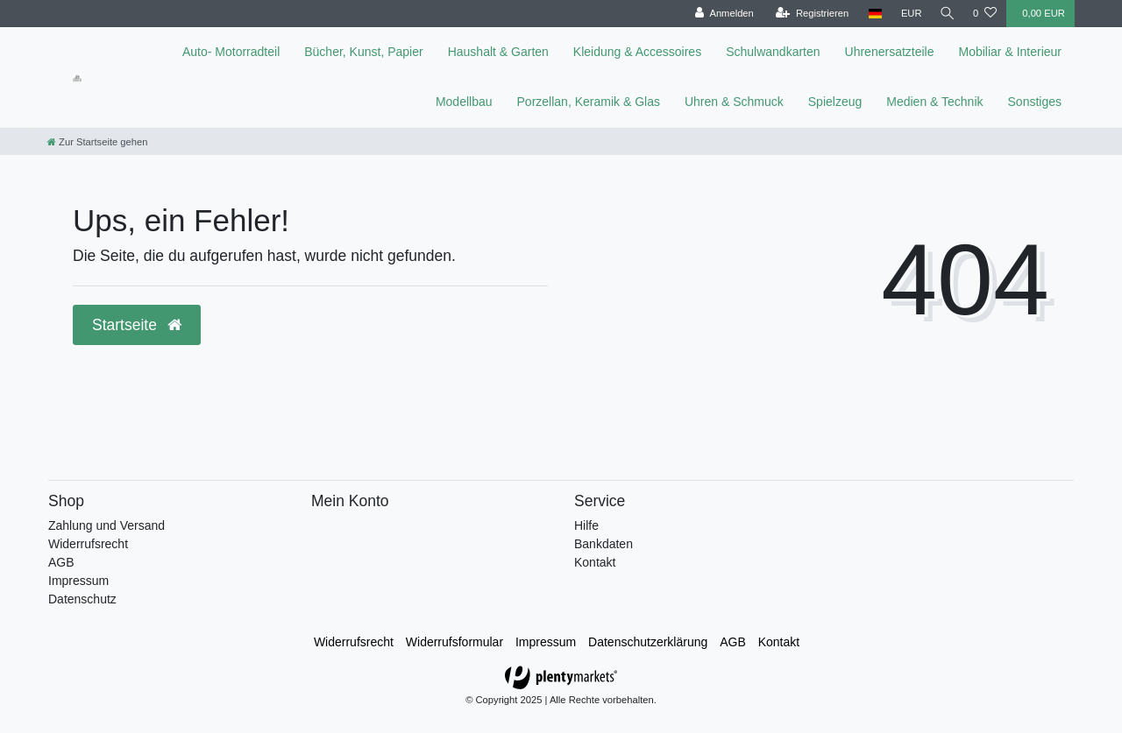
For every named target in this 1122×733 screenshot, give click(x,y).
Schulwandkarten (773, 52)
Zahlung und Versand (106, 525)
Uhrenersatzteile (889, 52)
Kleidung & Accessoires (637, 52)
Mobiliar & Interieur (1010, 52)
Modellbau (464, 102)
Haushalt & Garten (498, 52)
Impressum (78, 581)
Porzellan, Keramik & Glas (588, 102)
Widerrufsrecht (88, 544)
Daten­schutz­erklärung (647, 642)
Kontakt (594, 562)
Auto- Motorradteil (231, 52)
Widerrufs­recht (354, 642)
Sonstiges (1035, 102)
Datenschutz (82, 599)
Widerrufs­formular (454, 642)
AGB (61, 562)
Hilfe (586, 525)
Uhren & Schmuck (734, 102)
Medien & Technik (934, 102)
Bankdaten (603, 544)
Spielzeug (835, 102)
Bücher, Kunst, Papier (363, 52)
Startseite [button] (136, 325)
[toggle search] (945, 13)
